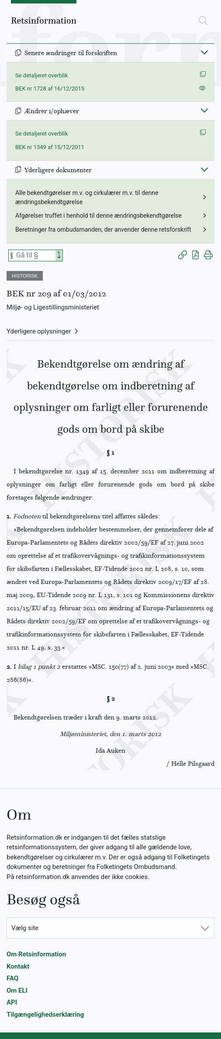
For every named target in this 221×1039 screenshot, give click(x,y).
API (12, 1002)
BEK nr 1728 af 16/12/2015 (49, 88)
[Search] (58, 255)
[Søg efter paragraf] (34, 255)
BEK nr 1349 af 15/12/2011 (49, 147)
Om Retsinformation (36, 954)
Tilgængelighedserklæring (45, 1014)
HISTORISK (25, 275)
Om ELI (17, 990)
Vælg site (24, 928)
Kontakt (18, 966)
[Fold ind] (204, 52)
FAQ (12, 978)
